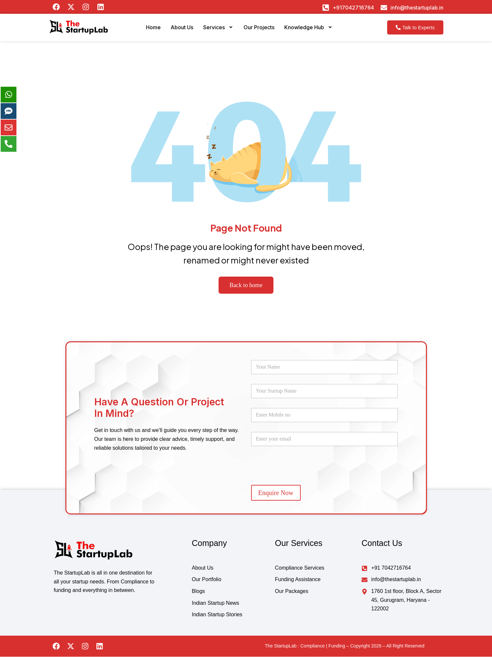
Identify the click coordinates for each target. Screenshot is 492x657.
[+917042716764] (325, 7)
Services (216, 29)
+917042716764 (353, 7)
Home (143, 29)
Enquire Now (275, 492)
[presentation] (301, 479)
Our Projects (261, 29)
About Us (175, 29)
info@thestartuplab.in (416, 7)
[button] (216, 30)
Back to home (246, 285)
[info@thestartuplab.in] (384, 7)
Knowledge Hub (316, 29)
